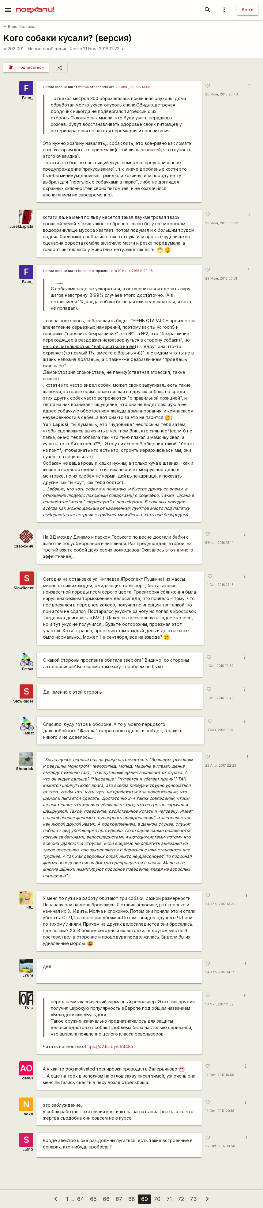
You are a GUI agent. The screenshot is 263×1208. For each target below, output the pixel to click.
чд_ (29, 907)
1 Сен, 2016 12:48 (220, 698)
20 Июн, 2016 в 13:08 (132, 87)
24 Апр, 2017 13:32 (220, 904)
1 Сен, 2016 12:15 (220, 585)
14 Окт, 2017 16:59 (219, 1075)
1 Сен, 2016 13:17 (221, 730)
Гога (29, 1007)
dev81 (27, 1078)
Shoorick (24, 768)
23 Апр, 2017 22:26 (220, 766)
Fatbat (27, 669)
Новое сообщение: (48, 48)
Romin (76, 48)
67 (119, 1199)
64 (80, 1199)
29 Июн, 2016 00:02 (221, 223)
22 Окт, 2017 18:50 (220, 1146)
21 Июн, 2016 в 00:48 (135, 271)
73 (193, 1199)
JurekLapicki (21, 226)
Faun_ (27, 97)
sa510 (27, 1149)
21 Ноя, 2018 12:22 (103, 48)
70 (157, 1199)
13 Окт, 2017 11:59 (219, 1004)
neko (28, 1114)
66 (106, 1199)
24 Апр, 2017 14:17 (219, 972)
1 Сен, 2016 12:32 (220, 666)
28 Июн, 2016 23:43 (221, 94)
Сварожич (23, 546)
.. (44, 320)
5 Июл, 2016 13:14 (219, 543)
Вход (248, 9)
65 (93, 1199)
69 (144, 1199)
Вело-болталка (20, 26)
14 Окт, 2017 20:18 (219, 1111)
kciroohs (85, 271)
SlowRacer (23, 588)
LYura (27, 975)
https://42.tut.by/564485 (109, 1046)
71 (169, 1199)
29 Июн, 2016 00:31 (221, 279)
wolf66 (83, 87)
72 (181, 1199)
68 (131, 1199)
